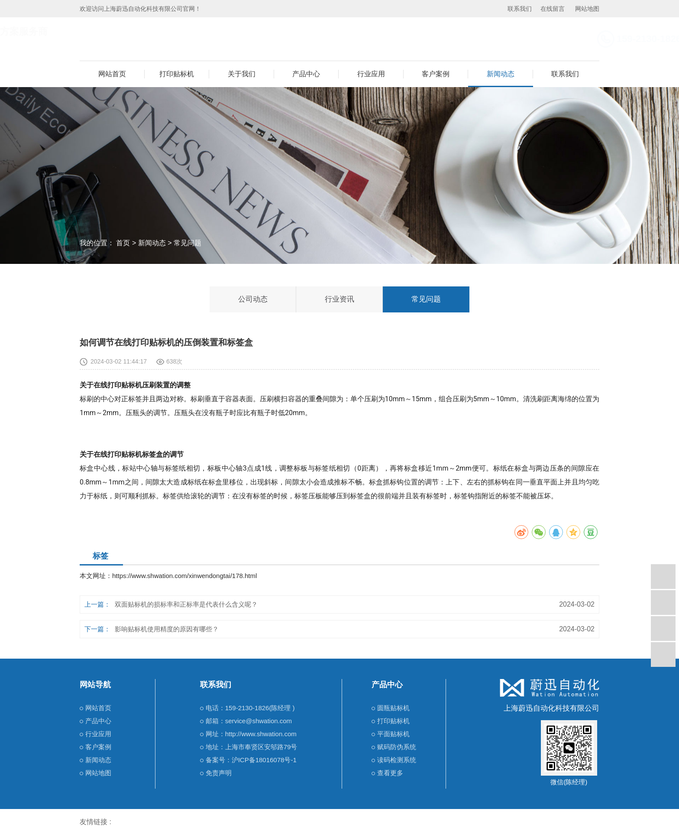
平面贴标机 (393, 734)
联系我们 (520, 8)
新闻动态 (500, 74)
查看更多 (390, 773)
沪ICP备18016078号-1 (264, 760)
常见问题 (187, 243)
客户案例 (435, 74)
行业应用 (371, 74)
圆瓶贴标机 (393, 708)
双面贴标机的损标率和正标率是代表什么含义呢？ (186, 604)
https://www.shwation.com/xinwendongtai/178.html (184, 575)
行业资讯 (339, 299)
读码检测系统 (396, 760)
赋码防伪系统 (396, 747)
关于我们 (241, 74)
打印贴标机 (176, 74)
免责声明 (219, 773)
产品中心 (306, 74)
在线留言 (552, 8)
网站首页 (112, 74)
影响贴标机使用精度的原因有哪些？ (167, 629)
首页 (123, 243)
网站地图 (587, 8)
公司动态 (253, 299)
